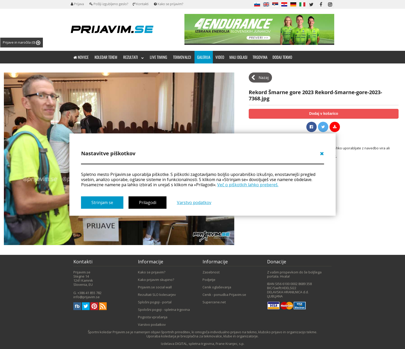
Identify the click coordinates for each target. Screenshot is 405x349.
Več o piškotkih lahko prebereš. (247, 185)
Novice (81, 57)
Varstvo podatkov (194, 203)
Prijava (77, 4)
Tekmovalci (182, 57)
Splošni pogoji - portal (155, 302)
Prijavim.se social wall (155, 287)
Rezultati (133, 57)
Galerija (203, 57)
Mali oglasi (238, 57)
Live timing (158, 57)
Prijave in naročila (21, 42)
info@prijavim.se (86, 297)
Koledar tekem (106, 57)
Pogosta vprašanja (152, 317)
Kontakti (141, 4)
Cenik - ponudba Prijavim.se (224, 294)
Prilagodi (147, 203)
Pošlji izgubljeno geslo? (108, 4)
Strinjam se (102, 203)
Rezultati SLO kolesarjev (157, 294)
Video (219, 57)
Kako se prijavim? (168, 4)
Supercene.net (214, 302)
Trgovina (260, 57)
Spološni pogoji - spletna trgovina (164, 309)
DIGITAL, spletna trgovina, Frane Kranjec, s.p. (209, 343)
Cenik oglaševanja (216, 287)
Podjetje (208, 279)
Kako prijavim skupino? (156, 279)
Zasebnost (211, 272)
